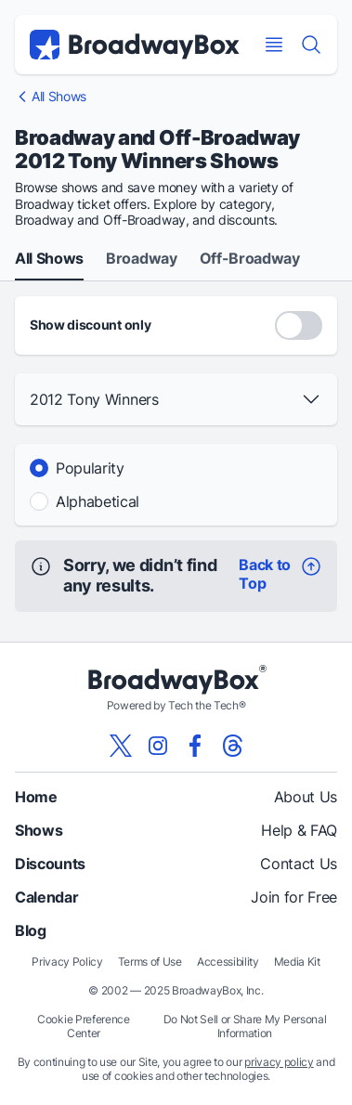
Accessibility (228, 961)
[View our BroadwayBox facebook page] (195, 745)
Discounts (50, 863)
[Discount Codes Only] (298, 325)
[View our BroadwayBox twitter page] (121, 745)
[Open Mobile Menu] (274, 44)
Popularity (90, 468)
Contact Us (298, 863)
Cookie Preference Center (83, 1026)
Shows (38, 830)
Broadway (141, 259)
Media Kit (297, 961)
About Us (305, 796)
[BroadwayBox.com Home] (135, 44)
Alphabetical (97, 501)
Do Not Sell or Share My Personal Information (245, 1026)
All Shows (59, 96)
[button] (176, 399)
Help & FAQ (299, 830)
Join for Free (294, 897)
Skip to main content (176, 0)
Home (36, 796)
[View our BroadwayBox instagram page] (158, 745)
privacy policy (279, 1062)
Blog (30, 930)
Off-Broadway (250, 259)
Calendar (46, 897)
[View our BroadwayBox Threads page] (232, 745)
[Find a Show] (311, 44)
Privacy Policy (67, 961)
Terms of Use (150, 961)
